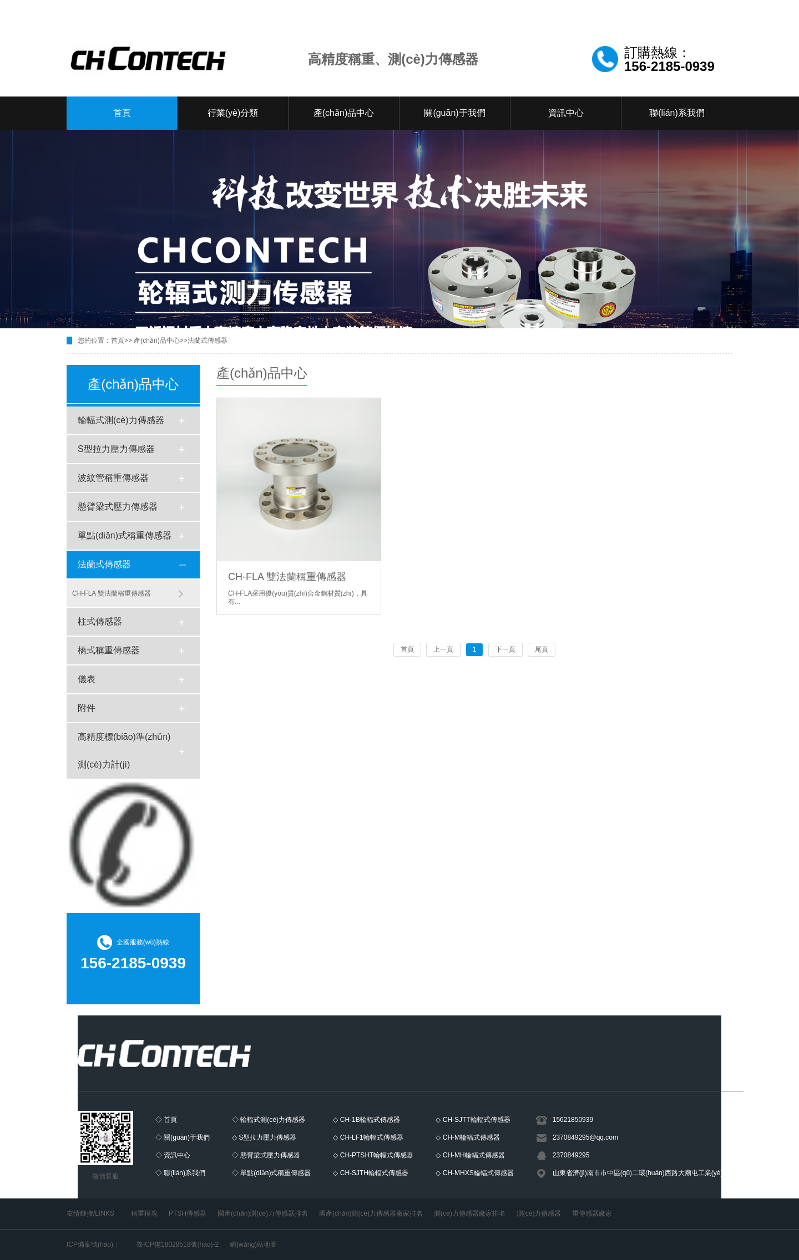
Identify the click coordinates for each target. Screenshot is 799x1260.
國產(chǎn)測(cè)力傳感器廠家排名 (371, 1213)
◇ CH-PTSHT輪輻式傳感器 (373, 1155)
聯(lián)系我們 (677, 113)
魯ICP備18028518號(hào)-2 (177, 1244)
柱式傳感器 (100, 621)
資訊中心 (566, 113)
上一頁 (443, 649)
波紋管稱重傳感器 (113, 477)
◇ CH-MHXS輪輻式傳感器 (474, 1173)
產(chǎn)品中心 (343, 113)
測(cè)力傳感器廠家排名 (469, 1213)
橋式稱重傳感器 (109, 650)
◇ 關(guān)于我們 (182, 1137)
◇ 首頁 (166, 1120)
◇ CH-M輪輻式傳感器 (468, 1137)
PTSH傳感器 (187, 1213)
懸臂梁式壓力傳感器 (118, 506)
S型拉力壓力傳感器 (116, 449)
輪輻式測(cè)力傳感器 (121, 420)
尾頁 (541, 649)
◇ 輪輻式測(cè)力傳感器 (268, 1120)
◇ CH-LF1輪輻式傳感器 (368, 1137)
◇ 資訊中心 (172, 1155)
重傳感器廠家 (592, 1213)
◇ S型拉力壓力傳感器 (264, 1137)
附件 (86, 708)
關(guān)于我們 (454, 113)
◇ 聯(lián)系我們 (180, 1173)
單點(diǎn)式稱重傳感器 (124, 535)
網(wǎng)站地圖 (253, 1244)
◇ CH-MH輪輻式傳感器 (470, 1155)
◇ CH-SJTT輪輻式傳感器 (473, 1120)
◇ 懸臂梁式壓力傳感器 (266, 1155)
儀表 (86, 679)
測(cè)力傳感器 (539, 1213)
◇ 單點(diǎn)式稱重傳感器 (271, 1173)
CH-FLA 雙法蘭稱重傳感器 (111, 593)
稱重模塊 (144, 1213)
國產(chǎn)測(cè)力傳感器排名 (263, 1213)
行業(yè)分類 (233, 113)
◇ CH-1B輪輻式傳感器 (366, 1120)
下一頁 (505, 649)
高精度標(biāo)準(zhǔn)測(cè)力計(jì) (124, 750)
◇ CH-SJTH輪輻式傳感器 (370, 1173)
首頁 (122, 113)
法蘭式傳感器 (207, 340)
